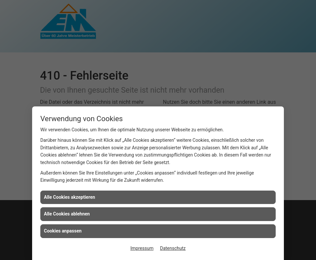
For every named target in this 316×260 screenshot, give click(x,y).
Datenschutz (173, 248)
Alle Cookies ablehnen (67, 213)
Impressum (141, 248)
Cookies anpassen (63, 230)
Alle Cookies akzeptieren (69, 197)
